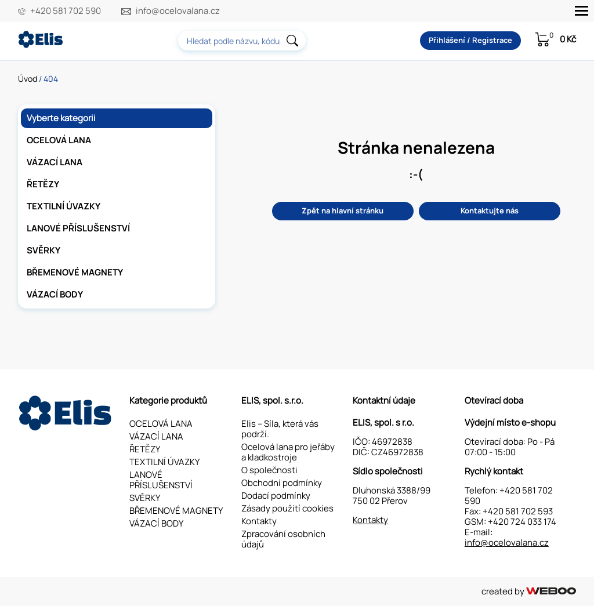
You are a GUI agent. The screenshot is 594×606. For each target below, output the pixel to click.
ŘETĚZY (43, 184)
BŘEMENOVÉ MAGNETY (75, 272)
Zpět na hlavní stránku (342, 210)
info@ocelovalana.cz (178, 11)
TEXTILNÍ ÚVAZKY (63, 206)
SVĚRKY (43, 250)
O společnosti (269, 470)
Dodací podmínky (275, 495)
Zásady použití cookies (287, 508)
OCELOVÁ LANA (59, 140)
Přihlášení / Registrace (470, 40)
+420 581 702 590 (65, 11)
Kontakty (259, 521)
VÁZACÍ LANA (54, 162)
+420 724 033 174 (522, 522)
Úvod (27, 78)
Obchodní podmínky (281, 483)
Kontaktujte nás (490, 210)
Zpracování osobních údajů (283, 539)
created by (528, 591)
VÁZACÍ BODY (55, 294)
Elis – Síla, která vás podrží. (279, 429)
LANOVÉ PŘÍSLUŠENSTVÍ (78, 228)
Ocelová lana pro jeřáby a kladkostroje (288, 452)
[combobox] (242, 40)
